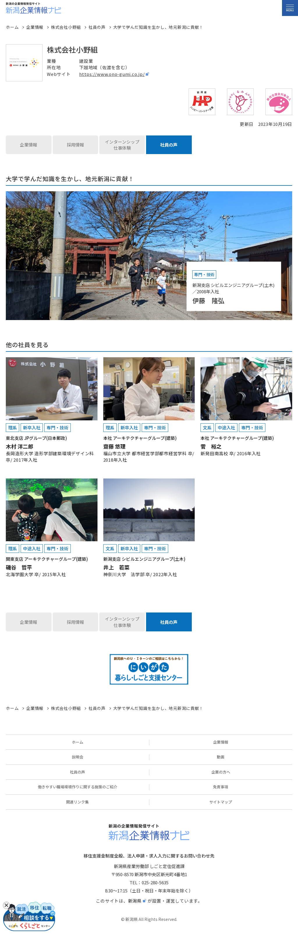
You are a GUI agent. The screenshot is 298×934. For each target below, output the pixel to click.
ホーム (77, 742)
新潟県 (135, 901)
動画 (220, 757)
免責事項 (220, 787)
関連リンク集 (77, 802)
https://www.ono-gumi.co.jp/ (112, 74)
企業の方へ (220, 772)
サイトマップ (220, 802)
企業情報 (28, 145)
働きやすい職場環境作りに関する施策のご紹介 (77, 787)
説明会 (77, 757)
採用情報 (75, 145)
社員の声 (169, 145)
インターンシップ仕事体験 (122, 145)
